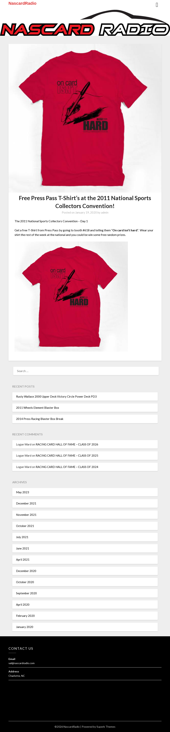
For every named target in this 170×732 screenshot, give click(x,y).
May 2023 (22, 492)
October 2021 (25, 526)
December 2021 (26, 503)
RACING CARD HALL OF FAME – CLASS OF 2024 (67, 467)
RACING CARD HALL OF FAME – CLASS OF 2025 (67, 455)
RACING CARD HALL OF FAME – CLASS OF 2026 (67, 444)
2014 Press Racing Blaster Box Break (39, 418)
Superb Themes (106, 726)
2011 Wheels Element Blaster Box (37, 407)
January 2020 (24, 627)
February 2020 (25, 615)
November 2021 (26, 514)
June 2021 (22, 548)
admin (104, 212)
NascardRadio (22, 3)
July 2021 (22, 537)
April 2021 (22, 559)
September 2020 (26, 593)
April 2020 (22, 604)
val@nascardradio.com (21, 663)
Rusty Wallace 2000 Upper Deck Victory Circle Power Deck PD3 (56, 396)
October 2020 (25, 582)
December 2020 (26, 571)
